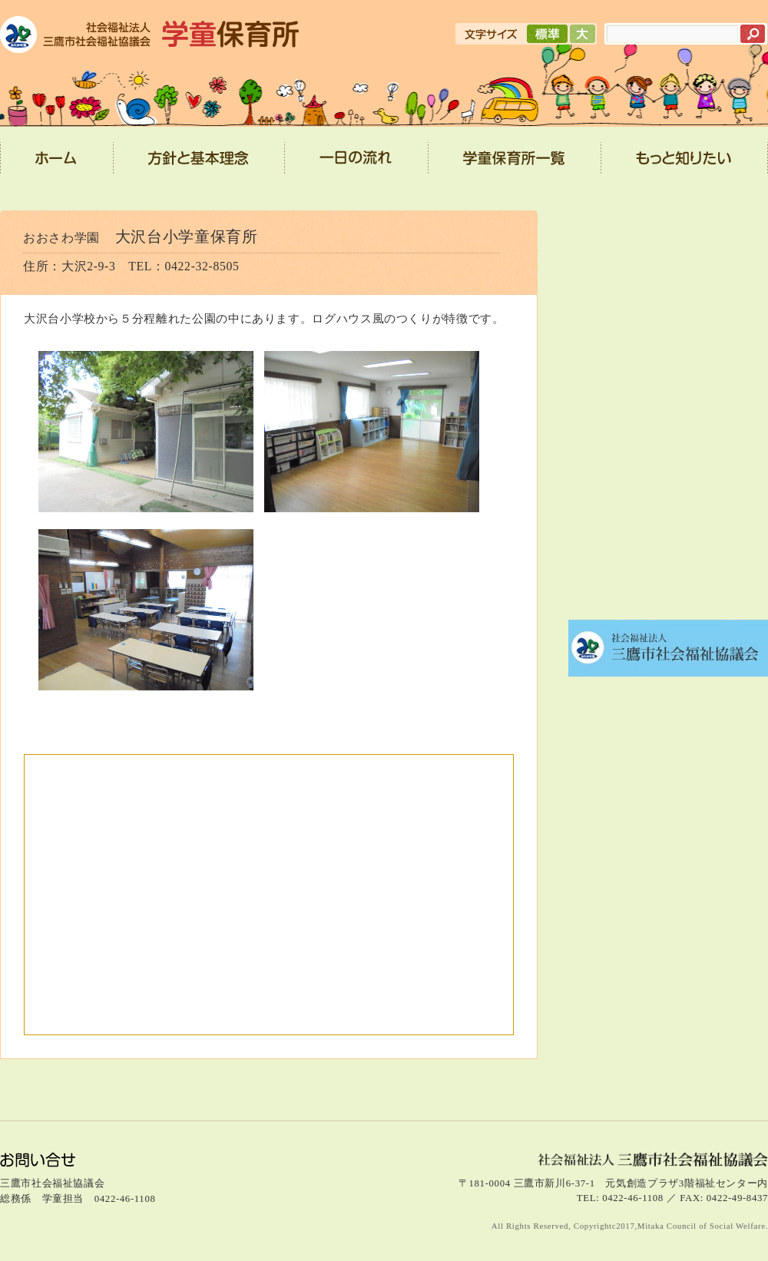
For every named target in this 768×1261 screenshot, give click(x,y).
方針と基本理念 (199, 163)
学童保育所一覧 (515, 163)
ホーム (57, 163)
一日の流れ (357, 163)
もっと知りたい (684, 163)
